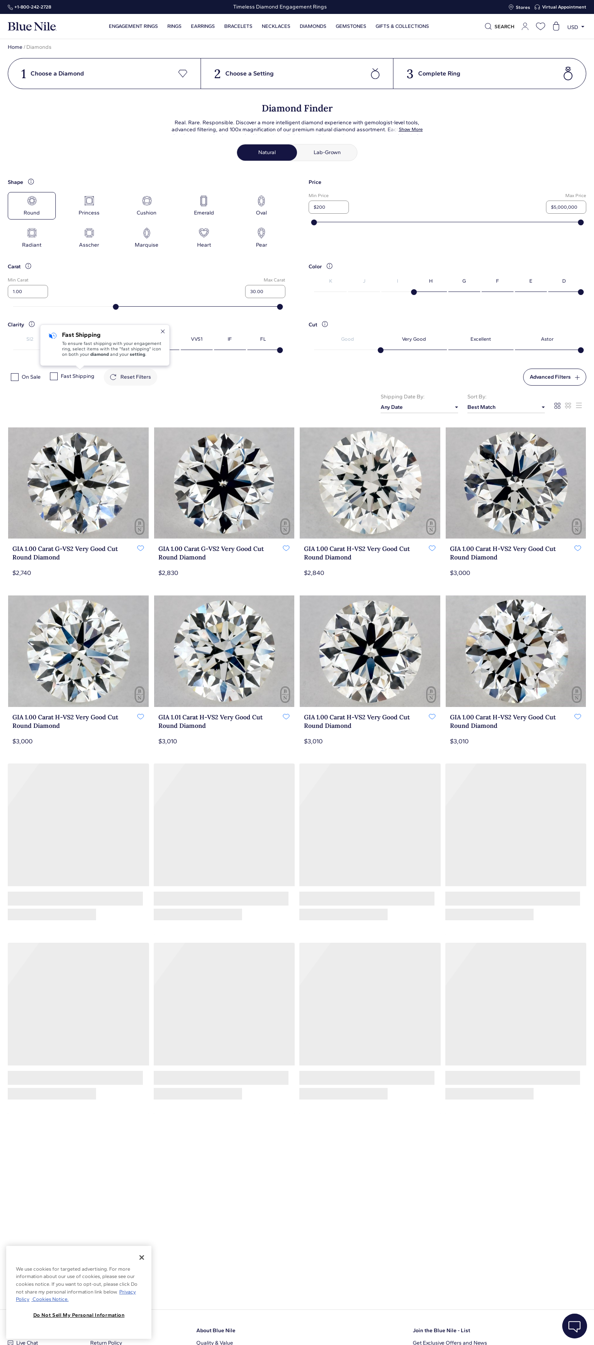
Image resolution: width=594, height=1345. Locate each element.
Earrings (203, 26)
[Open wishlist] (540, 26)
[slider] (314, 222)
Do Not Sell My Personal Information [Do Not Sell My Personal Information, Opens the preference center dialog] (79, 1315)
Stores (523, 7)
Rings (174, 26)
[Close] (141, 1257)
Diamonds (313, 26)
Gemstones (351, 26)
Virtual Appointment (564, 7)
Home (15, 47)
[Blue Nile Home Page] (32, 26)
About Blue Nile (215, 1330)
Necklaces (276, 26)
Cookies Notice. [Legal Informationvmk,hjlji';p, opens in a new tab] (50, 1299)
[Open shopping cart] (556, 26)
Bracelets (238, 26)
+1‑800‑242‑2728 (32, 7)
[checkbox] (15, 377)
